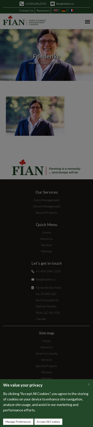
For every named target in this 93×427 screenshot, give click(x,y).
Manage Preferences (18, 421)
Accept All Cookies (48, 421)
